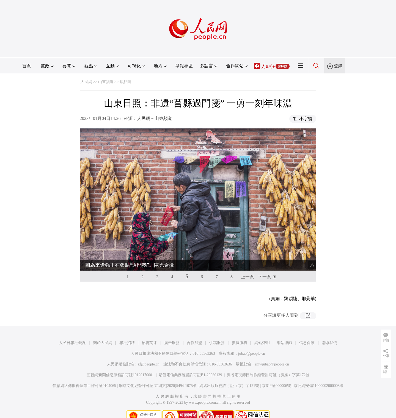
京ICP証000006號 (276, 376)
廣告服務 (172, 333)
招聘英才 (149, 333)
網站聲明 (262, 333)
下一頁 (264, 267)
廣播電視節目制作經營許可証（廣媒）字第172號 (268, 365)
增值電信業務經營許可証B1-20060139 (190, 365)
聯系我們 (329, 333)
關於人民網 (102, 333)
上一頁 (247, 267)
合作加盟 (194, 333)
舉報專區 (184, 66)
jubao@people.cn (251, 344)
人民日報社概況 (72, 333)
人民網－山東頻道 (154, 118)
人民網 (86, 82)
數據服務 (239, 333)
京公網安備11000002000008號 (318, 376)
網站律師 (284, 333)
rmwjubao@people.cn (272, 354)
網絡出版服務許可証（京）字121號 (229, 376)
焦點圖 (125, 82)
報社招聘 (127, 333)
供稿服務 (217, 333)
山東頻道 (106, 82)
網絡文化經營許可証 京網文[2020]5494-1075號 (158, 376)
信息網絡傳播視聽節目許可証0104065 (84, 376)
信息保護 (307, 333)
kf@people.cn (149, 354)
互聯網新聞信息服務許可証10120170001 (120, 365)
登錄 (338, 66)
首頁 (26, 66)
